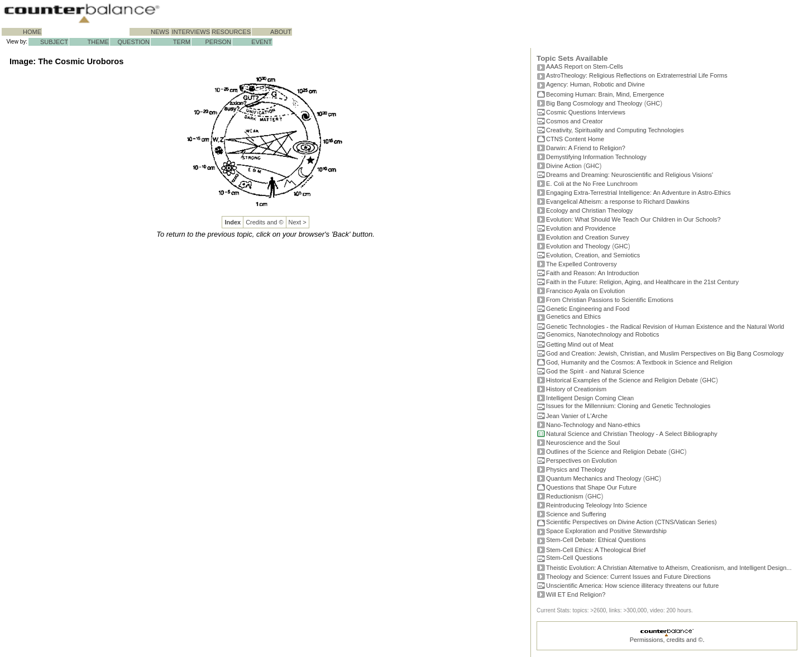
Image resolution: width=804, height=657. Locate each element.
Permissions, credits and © (666, 639)
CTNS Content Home (575, 139)
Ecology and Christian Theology (589, 210)
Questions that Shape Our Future (591, 487)
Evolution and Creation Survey (587, 237)
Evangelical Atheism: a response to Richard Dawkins (618, 201)
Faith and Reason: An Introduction (592, 273)
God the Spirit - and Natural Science (595, 371)
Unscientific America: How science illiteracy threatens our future (632, 585)
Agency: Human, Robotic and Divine (595, 84)
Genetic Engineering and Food (587, 308)
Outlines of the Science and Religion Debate (606, 451)
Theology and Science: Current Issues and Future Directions (628, 576)
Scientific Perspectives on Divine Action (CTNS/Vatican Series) (631, 522)
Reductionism (564, 496)
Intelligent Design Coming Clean (590, 398)
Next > (298, 222)
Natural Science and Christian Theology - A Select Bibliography (631, 433)
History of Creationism (576, 389)
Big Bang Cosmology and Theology (594, 103)
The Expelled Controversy (581, 264)
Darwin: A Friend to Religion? (585, 148)
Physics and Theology (576, 469)
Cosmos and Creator (574, 121)
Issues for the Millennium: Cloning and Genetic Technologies (628, 405)
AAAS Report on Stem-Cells (584, 66)
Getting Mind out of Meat (579, 344)
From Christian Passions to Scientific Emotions (609, 299)
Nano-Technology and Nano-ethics (593, 424)
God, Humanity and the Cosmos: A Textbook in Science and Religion (639, 362)
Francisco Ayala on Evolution (585, 290)
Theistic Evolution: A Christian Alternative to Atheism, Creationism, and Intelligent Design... (669, 567)
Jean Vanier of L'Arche (576, 416)
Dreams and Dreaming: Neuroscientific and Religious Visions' (629, 174)
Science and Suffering (576, 514)
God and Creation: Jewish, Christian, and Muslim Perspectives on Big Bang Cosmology (665, 353)
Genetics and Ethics (573, 316)
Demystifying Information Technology (596, 157)
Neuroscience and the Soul (583, 442)
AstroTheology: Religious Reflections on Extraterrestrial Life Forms (637, 75)
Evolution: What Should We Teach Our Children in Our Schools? (633, 219)
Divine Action (564, 165)
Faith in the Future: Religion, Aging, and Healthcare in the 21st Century (642, 282)
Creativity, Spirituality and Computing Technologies (615, 130)
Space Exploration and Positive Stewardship (606, 530)
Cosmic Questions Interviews (585, 112)
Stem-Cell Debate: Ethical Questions (596, 539)
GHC (653, 103)
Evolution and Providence (581, 228)
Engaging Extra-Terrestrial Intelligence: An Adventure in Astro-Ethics (638, 192)
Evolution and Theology (578, 246)
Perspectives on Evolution (581, 460)
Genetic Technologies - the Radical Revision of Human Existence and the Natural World (665, 326)
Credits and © (264, 222)
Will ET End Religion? (575, 594)
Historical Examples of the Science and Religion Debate (622, 380)
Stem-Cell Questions (574, 557)
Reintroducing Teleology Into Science (596, 505)
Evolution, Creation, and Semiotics (593, 255)
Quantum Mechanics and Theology (593, 478)
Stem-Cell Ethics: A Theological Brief (595, 549)
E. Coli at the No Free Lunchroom (592, 183)
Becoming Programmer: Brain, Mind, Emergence (605, 94)
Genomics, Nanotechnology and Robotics (602, 334)
